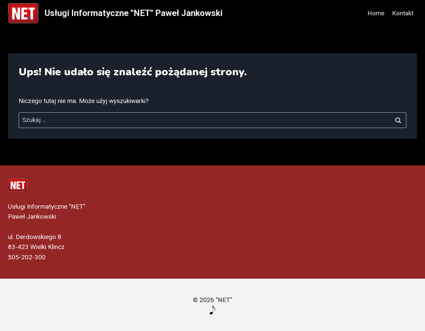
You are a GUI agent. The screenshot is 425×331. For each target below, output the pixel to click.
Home (375, 13)
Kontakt (402, 13)
